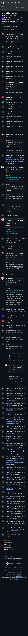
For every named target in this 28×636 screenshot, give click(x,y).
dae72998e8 (14, 311)
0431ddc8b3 (14, 530)
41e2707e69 (9, 494)
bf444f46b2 (14, 332)
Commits (16, 27)
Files (5, 30)
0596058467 (9, 513)
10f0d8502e (9, 395)
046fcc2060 (9, 433)
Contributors (4, 9)
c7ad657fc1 (9, 415)
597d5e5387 (9, 428)
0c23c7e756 (9, 489)
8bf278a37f (9, 410)
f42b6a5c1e (9, 405)
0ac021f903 (9, 508)
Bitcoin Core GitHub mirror (12, 2)
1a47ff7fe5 (9, 498)
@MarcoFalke (19, 382)
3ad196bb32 (14, 523)
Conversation (6, 26)
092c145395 (9, 445)
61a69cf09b (14, 438)
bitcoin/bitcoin (13, 569)
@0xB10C (19, 576)
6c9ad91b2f (9, 484)
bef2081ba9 (14, 339)
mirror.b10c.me (14, 579)
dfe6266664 (9, 390)
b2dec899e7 (9, 474)
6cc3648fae (9, 518)
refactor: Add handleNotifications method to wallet (13, 240)
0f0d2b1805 (9, 479)
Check (12, 29)
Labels (2, 6)
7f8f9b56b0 (9, 400)
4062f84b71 (9, 469)
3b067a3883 (9, 503)
